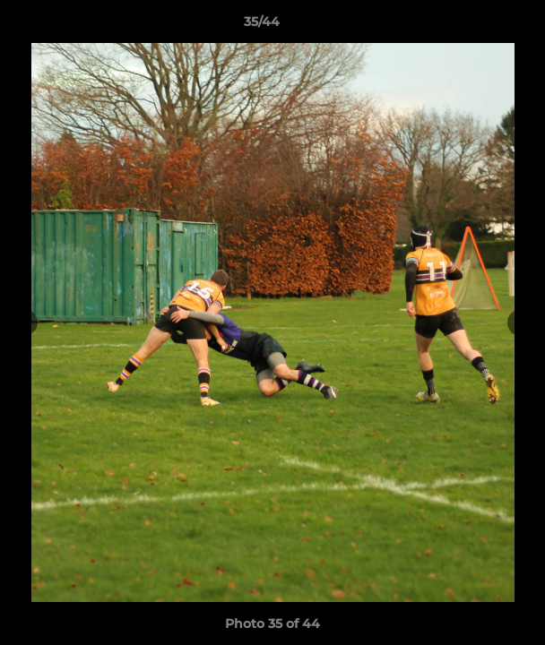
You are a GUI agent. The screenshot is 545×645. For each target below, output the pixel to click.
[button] (480, 26)
